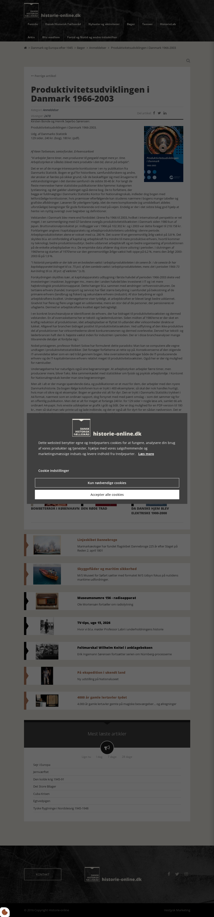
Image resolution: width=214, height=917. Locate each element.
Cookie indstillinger (53, 470)
